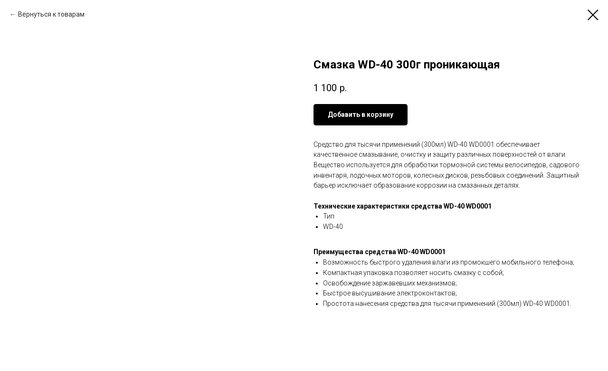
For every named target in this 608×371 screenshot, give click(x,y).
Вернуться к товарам (51, 14)
